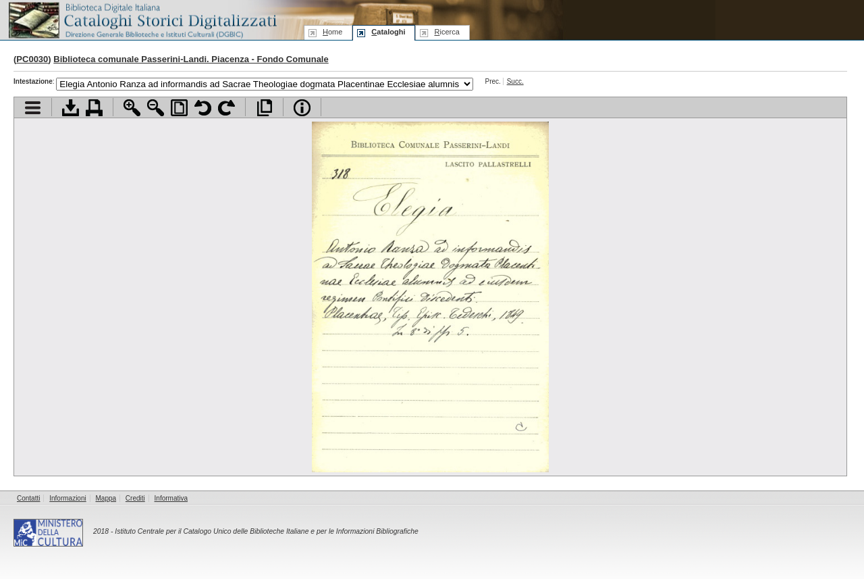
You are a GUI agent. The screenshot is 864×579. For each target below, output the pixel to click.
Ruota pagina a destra (226, 107)
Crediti (135, 498)
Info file (302, 107)
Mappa (106, 498)
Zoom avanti (132, 107)
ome (332, 32)
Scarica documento (70, 107)
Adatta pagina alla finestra (179, 107)
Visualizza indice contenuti (32, 107)
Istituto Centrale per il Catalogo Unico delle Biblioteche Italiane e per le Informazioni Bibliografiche (266, 531)
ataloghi (388, 32)
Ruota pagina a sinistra (202, 107)
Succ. (515, 81)
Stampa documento (94, 107)
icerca (446, 32)
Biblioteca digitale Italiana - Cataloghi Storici (142, 19)
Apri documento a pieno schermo (264, 107)
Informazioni (67, 498)
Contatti (28, 498)
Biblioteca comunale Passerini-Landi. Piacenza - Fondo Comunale (190, 59)
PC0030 (32, 59)
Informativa (171, 498)
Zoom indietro (155, 107)
